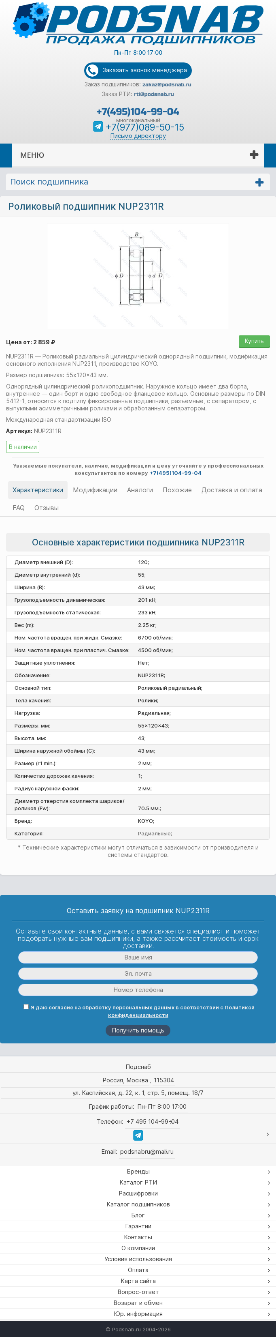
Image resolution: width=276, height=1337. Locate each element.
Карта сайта (138, 1281)
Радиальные (154, 833)
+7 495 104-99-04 (152, 1121)
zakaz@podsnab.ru (166, 85)
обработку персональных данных (128, 1007)
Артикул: (19, 430)
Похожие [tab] (177, 490)
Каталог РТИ (138, 1182)
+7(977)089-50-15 (144, 127)
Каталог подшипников (138, 1204)
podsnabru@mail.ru (147, 1151)
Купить (254, 340)
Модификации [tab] (95, 490)
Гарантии (138, 1226)
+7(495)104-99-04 (138, 111)
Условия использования (138, 1259)
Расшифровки (138, 1193)
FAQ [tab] (19, 508)
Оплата (138, 1270)
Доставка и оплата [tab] (232, 490)
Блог (138, 1215)
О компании (138, 1248)
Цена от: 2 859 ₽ (30, 342)
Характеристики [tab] (38, 490)
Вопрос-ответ (138, 1292)
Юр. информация (138, 1314)
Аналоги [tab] (140, 490)
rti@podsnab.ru (154, 94)
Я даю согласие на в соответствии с (139, 1011)
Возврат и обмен (138, 1303)
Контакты (138, 1237)
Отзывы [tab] (46, 508)
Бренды (138, 1171)
